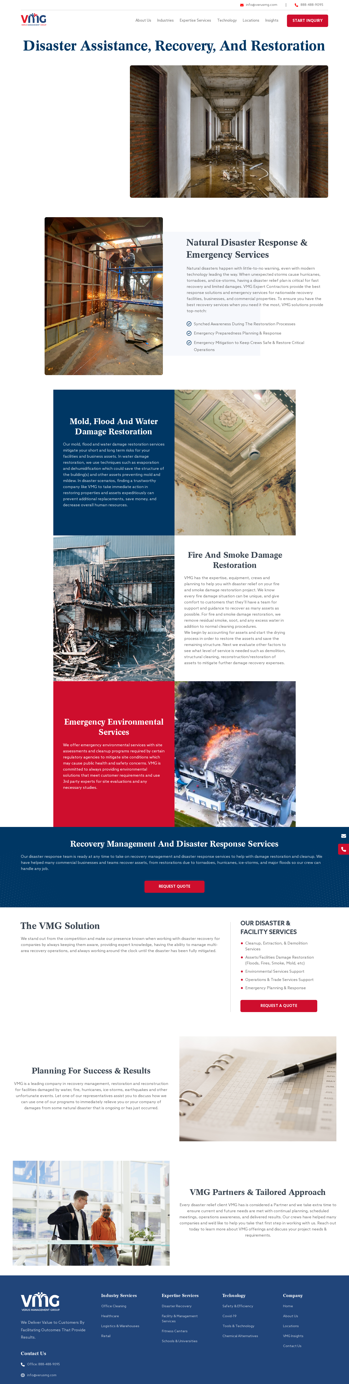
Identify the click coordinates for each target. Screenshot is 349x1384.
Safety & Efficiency (237, 1312)
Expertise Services (195, 20)
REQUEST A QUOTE (279, 1012)
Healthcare (110, 1322)
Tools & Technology (238, 1332)
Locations (251, 20)
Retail (106, 1342)
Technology (227, 20)
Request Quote (174, 892)
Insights (271, 20)
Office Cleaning (113, 1312)
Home (288, 1312)
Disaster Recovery (49, 120)
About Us (143, 20)
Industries (165, 20)
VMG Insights (293, 1342)
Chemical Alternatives (240, 1342)
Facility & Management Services (64, 98)
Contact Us (292, 1352)
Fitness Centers (46, 76)
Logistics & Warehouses (120, 1332)
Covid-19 (229, 1322)
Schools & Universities (54, 142)
